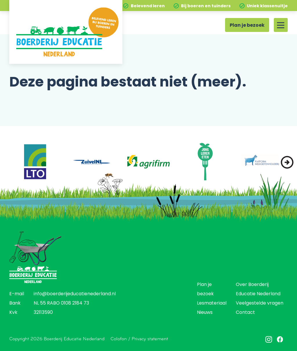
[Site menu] (281, 25)
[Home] (65, 32)
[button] (287, 162)
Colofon (119, 338)
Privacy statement (150, 338)
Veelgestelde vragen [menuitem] (259, 303)
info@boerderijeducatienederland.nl (75, 294)
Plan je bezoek (247, 25)
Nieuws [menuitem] (205, 312)
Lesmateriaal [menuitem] (212, 303)
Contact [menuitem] (245, 312)
